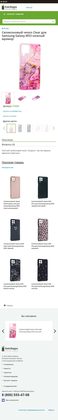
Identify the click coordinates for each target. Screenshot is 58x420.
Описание (7, 139)
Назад (5, 28)
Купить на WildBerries (12, 111)
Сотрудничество (10, 386)
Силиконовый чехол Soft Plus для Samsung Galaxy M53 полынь (42, 286)
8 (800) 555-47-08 (15, 394)
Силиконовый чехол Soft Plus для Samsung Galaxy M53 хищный (42, 246)
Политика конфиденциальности (32, 410)
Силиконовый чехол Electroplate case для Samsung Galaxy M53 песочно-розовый (12, 204)
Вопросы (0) (8, 144)
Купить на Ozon (9, 116)
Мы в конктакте (10, 400)
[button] (4, 128)
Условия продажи (11, 376)
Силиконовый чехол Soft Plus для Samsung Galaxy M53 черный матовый (42, 203)
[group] (11, 128)
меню (4, 2)
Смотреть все (7, 167)
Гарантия (7, 372)
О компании (8, 364)
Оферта (51, 410)
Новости (7, 368)
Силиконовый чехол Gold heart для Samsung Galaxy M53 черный (14, 246)
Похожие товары (13, 162)
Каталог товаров (13, 14)
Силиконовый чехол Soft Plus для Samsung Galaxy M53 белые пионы (15, 286)
